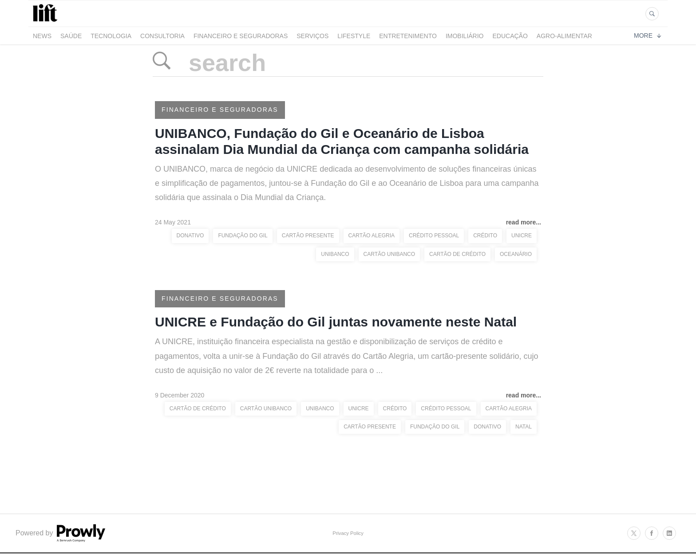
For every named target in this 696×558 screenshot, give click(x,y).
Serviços (312, 35)
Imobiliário (465, 35)
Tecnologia (111, 35)
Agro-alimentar (564, 35)
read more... (523, 222)
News (42, 35)
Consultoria (162, 35)
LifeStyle (353, 35)
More (647, 35)
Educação (510, 35)
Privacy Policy (348, 533)
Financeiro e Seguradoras (241, 35)
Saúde (71, 35)
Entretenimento (408, 35)
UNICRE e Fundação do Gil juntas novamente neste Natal (336, 321)
